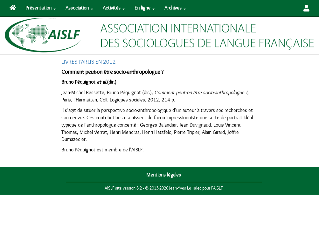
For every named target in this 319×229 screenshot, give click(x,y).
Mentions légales (163, 175)
